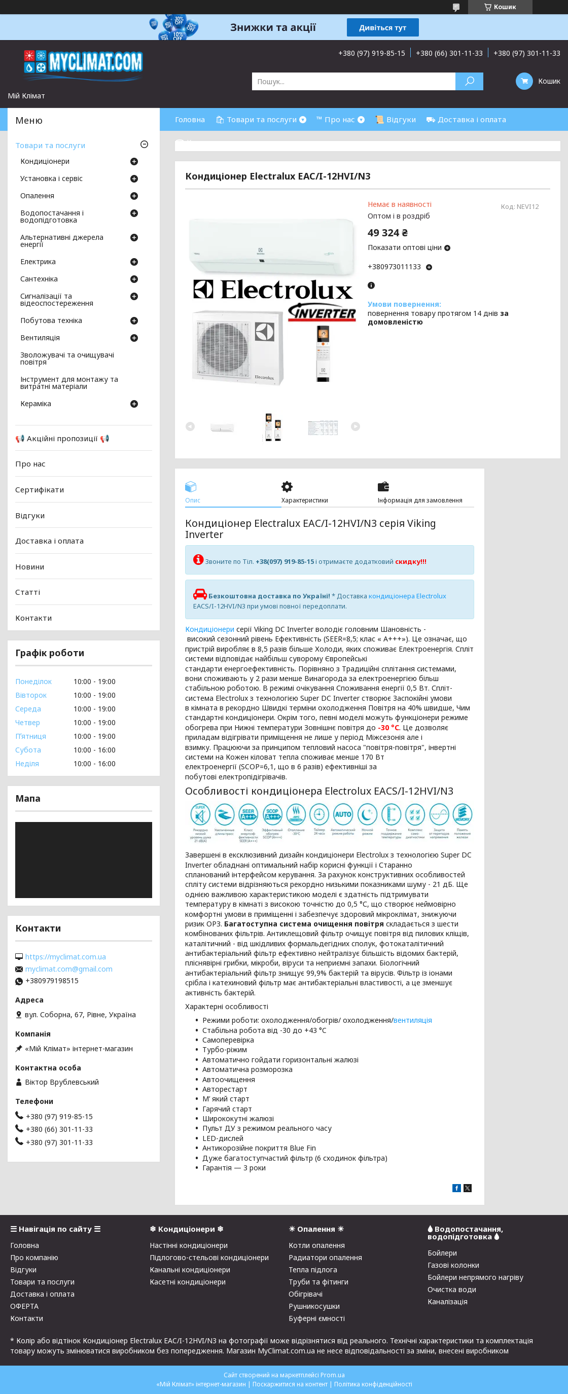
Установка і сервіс (51, 179)
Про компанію (34, 1257)
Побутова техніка (51, 321)
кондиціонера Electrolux (407, 595)
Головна (190, 119)
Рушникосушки (314, 1306)
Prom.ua (333, 1375)
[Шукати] (469, 81)
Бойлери (442, 1253)
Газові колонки (453, 1265)
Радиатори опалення (325, 1257)
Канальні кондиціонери (190, 1269)
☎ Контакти (199, 142)
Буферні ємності (317, 1318)
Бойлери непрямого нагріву (475, 1277)
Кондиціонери (209, 629)
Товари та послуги (50, 145)
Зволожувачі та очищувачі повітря (67, 359)
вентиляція (413, 1020)
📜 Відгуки (395, 119)
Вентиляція (40, 338)
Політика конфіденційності (373, 1384)
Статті (27, 592)
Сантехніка (39, 279)
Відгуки (30, 515)
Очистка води (452, 1289)
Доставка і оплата (49, 540)
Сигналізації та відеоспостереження (56, 300)
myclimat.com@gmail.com (69, 969)
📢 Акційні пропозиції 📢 (62, 438)
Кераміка (35, 404)
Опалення (37, 196)
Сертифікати (39, 489)
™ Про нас (335, 119)
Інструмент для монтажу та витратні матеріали (69, 383)
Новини (29, 566)
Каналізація (448, 1301)
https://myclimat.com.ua (65, 956)
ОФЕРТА (24, 1306)
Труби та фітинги (318, 1281)
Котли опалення (317, 1245)
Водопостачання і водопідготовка (52, 217)
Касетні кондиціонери (188, 1281)
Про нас (30, 463)
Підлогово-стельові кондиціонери (209, 1257)
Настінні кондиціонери (189, 1245)
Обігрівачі (306, 1294)
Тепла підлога (313, 1269)
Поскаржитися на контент (290, 1384)
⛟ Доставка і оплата (466, 119)
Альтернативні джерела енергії (61, 241)
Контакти (33, 618)
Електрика (38, 262)
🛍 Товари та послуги (256, 119)
